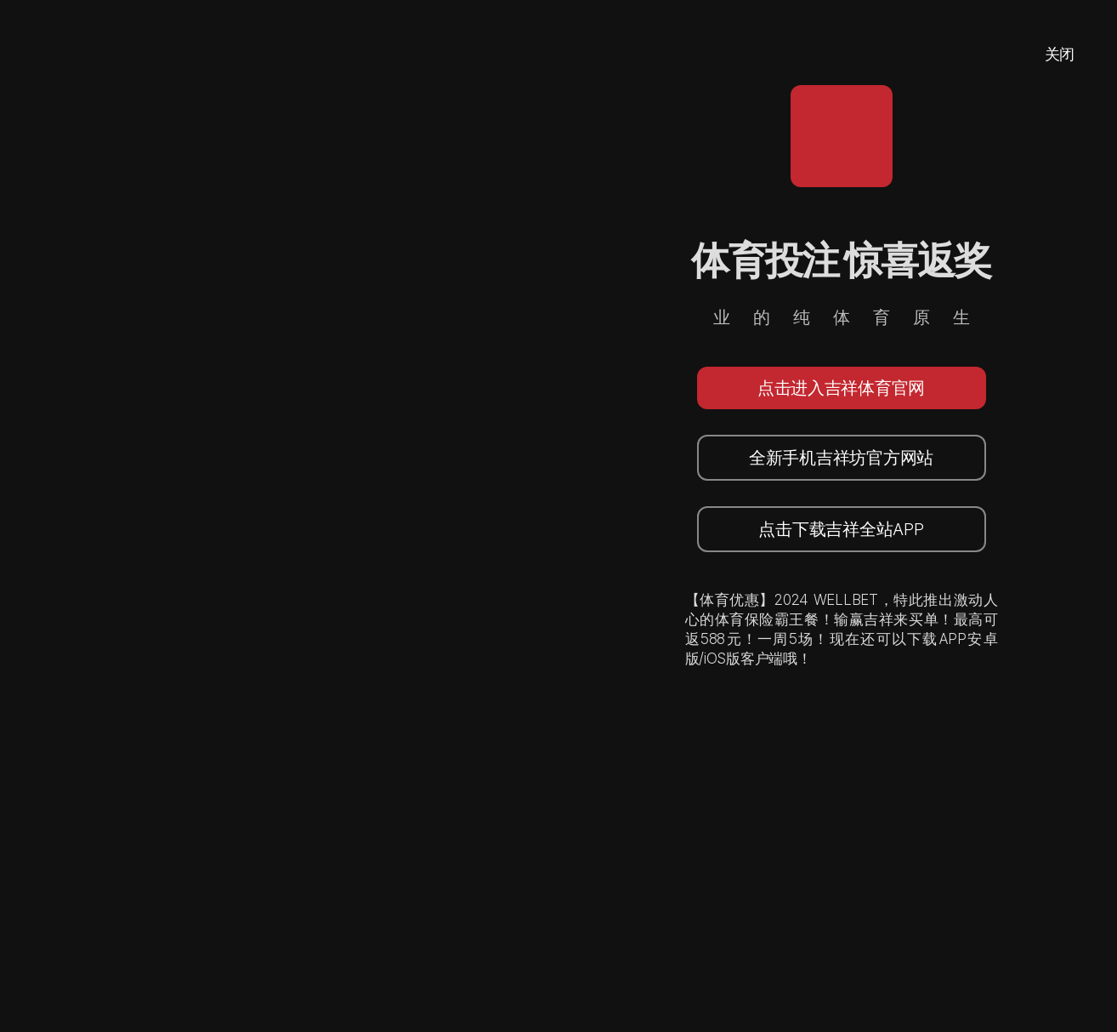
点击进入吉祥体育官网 (841, 388)
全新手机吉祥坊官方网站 (841, 458)
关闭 (1059, 54)
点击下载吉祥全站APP (840, 529)
